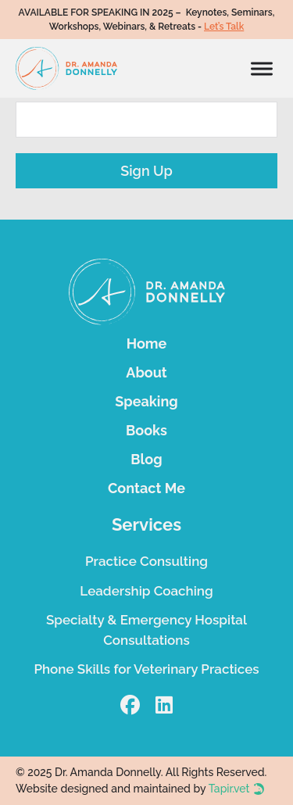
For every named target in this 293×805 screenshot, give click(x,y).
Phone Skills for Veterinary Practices (146, 669)
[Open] (262, 68)
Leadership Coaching (146, 591)
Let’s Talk (224, 26)
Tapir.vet (229, 788)
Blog (146, 459)
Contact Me (146, 488)
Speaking (146, 401)
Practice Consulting (146, 561)
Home (147, 343)
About (146, 372)
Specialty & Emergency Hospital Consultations (146, 630)
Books (146, 430)
